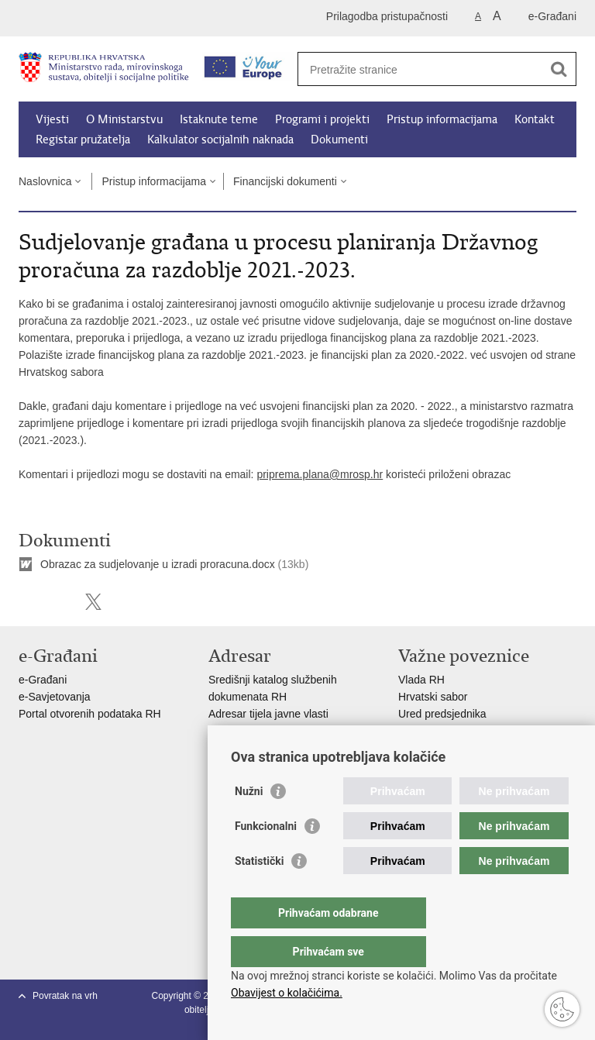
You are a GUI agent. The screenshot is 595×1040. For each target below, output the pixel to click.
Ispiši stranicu (27, 602)
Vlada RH (421, 679)
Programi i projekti (322, 119)
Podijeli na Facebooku (60, 602)
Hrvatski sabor (432, 696)
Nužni (249, 822)
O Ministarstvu (124, 119)
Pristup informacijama (442, 119)
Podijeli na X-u (93, 602)
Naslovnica (45, 181)
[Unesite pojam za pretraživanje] (420, 69)
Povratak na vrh (65, 995)
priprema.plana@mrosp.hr (319, 474)
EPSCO (417, 731)
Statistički (259, 892)
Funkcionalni (266, 857)
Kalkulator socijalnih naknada (220, 139)
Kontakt (534, 119)
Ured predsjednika (442, 714)
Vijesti (52, 119)
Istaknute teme (219, 119)
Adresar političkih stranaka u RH (285, 731)
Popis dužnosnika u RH (265, 748)
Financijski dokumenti (285, 181)
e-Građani (552, 16)
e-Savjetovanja (55, 696)
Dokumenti (339, 139)
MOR (411, 748)
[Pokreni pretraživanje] (558, 69)
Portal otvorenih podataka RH (91, 714)
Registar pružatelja (83, 139)
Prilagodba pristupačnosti (387, 16)
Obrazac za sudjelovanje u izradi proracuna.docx (157, 564)
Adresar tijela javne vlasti (268, 714)
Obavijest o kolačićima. (286, 993)
